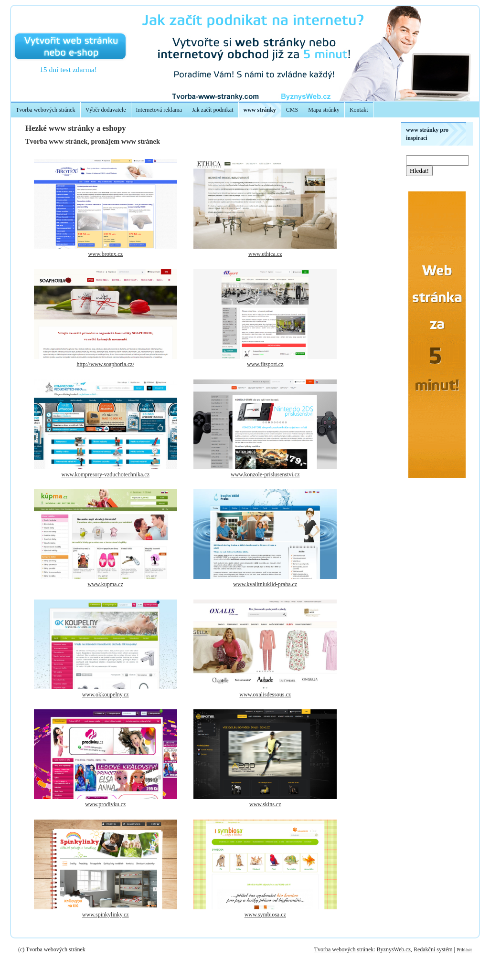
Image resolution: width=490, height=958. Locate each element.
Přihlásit (464, 949)
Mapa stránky (324, 109)
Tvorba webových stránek (45, 109)
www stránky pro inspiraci (427, 133)
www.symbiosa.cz (265, 914)
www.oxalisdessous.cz (265, 694)
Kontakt (359, 109)
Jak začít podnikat (213, 109)
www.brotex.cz (105, 254)
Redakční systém (433, 949)
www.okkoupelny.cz (105, 694)
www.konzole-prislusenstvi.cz (265, 474)
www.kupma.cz (105, 584)
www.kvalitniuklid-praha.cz (265, 584)
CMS (292, 109)
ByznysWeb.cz (394, 949)
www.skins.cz (265, 804)
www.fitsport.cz (265, 364)
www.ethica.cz (265, 254)
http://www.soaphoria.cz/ (105, 364)
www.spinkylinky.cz (105, 914)
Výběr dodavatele (105, 109)
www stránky (260, 109)
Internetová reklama (159, 109)
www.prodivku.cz (105, 804)
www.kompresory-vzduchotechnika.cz (106, 474)
